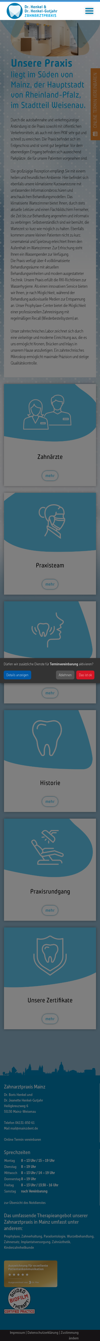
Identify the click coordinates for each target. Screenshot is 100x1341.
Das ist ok (85, 675)
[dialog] (50, 670)
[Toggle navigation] (89, 11)
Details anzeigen (17, 675)
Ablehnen (65, 675)
